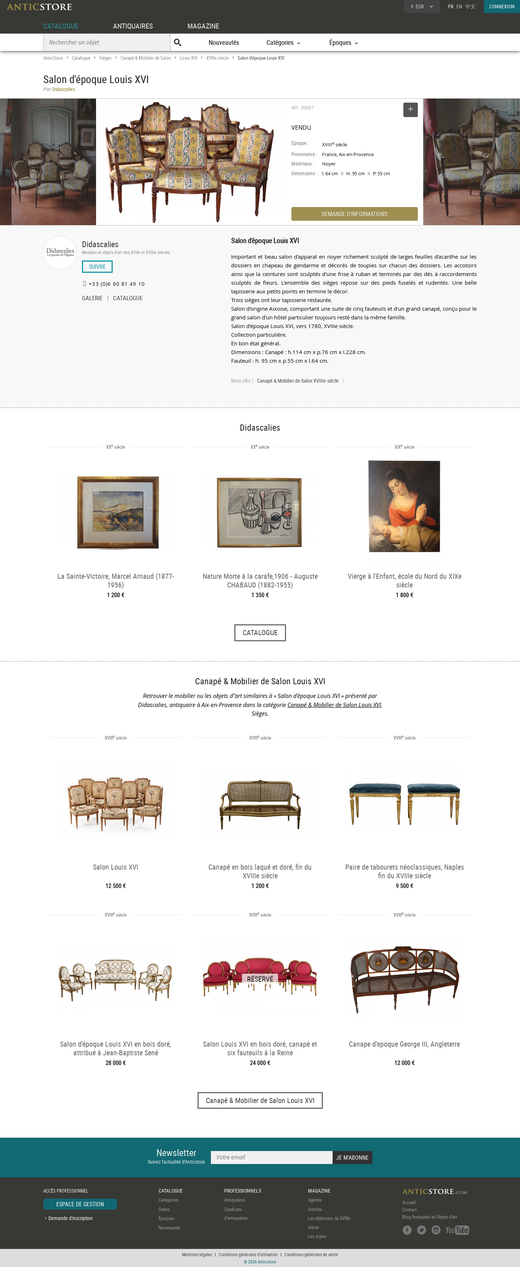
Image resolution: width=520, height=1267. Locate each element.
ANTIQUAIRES (133, 26)
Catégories (168, 1200)
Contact (409, 1210)
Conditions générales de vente (311, 1254)
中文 (470, 6)
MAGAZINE (203, 26)
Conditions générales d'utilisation (248, 1254)
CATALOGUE (60, 26)
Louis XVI (188, 58)
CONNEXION (502, 6)
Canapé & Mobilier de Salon (146, 58)
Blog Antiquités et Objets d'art (429, 1217)
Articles (315, 1209)
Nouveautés (224, 42)
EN (459, 6)
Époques (166, 1218)
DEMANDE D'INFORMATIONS (354, 214)
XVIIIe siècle (217, 58)
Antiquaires (234, 1200)
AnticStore (53, 58)
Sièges (105, 58)
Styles (164, 1209)
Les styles (317, 1236)
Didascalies (100, 244)
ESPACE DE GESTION (80, 1204)
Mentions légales (197, 1254)
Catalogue (81, 58)
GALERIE (92, 299)
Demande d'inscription (70, 1218)
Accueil (409, 1202)
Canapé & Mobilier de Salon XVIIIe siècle (298, 380)
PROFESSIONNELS (242, 1190)
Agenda (314, 1200)
